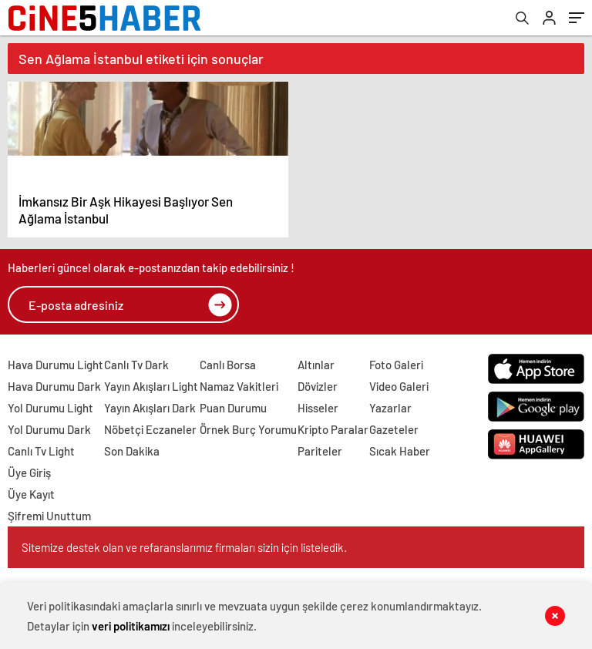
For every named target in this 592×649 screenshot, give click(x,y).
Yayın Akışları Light (151, 386)
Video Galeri (399, 386)
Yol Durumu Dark (49, 429)
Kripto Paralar (333, 429)
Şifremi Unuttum (49, 516)
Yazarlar (390, 408)
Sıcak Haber (399, 451)
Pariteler (320, 451)
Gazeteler (394, 429)
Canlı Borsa (228, 365)
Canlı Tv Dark (136, 365)
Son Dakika (132, 451)
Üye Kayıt (31, 494)
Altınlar (316, 365)
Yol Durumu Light (50, 408)
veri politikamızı (131, 626)
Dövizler (318, 386)
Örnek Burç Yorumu (248, 429)
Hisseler (318, 408)
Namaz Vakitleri (239, 386)
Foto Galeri (396, 365)
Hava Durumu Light (55, 365)
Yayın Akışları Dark (150, 408)
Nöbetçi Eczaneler (150, 429)
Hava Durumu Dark (54, 386)
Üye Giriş (29, 472)
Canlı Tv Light (41, 451)
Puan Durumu (233, 408)
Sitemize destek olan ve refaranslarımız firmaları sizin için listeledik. (184, 547)
